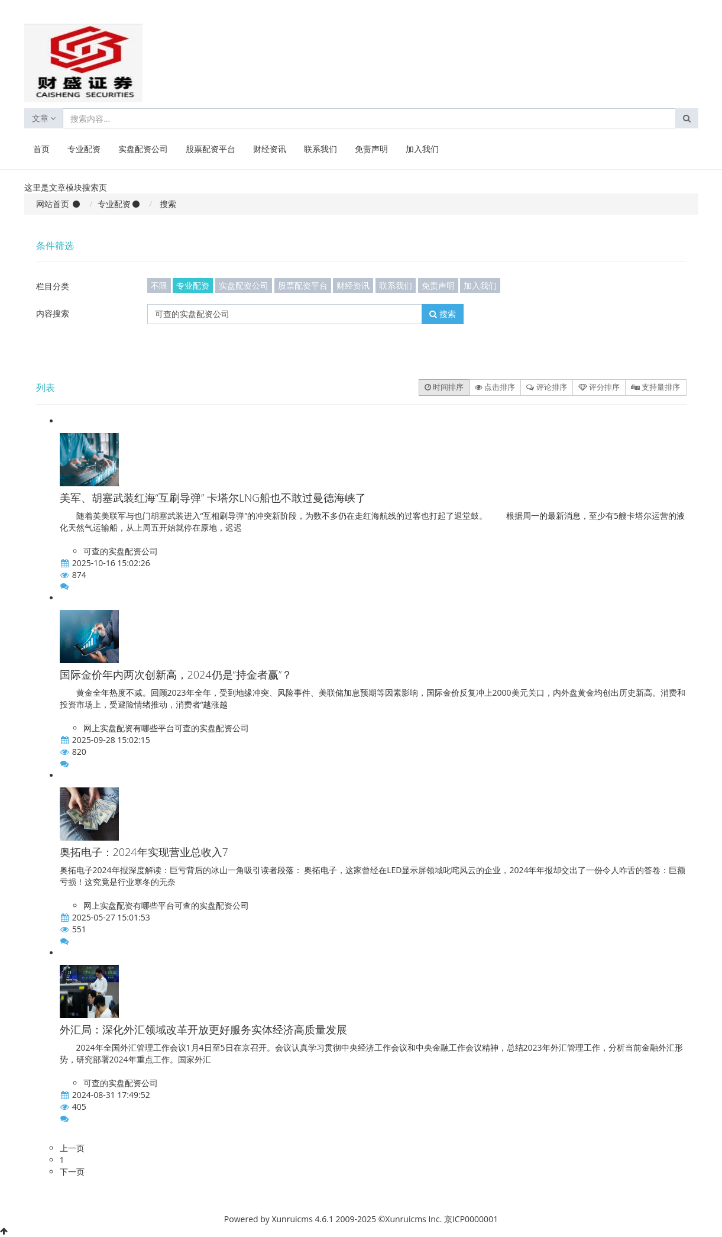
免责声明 (371, 148)
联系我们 (320, 148)
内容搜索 (52, 313)
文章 (44, 118)
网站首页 (52, 203)
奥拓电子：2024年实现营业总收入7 (144, 852)
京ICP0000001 (471, 1219)
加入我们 (422, 148)
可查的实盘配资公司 (120, 551)
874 (79, 574)
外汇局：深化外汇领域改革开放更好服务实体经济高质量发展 (203, 1029)
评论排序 (546, 387)
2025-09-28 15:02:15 (111, 739)
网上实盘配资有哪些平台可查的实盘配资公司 (166, 728)
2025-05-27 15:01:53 (111, 917)
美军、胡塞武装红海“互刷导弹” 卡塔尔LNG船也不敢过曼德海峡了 (213, 497)
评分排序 (599, 387)
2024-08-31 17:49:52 (111, 1094)
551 (79, 929)
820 (79, 751)
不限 (159, 285)
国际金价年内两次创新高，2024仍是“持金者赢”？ (176, 674)
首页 (41, 148)
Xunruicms (291, 1219)
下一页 (72, 1171)
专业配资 (84, 148)
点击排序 (495, 387)
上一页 (72, 1148)
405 (79, 1106)
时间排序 (444, 387)
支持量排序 (655, 387)
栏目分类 (52, 286)
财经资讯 (269, 148)
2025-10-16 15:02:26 (111, 563)
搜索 (442, 313)
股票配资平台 (210, 148)
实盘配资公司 (143, 148)
